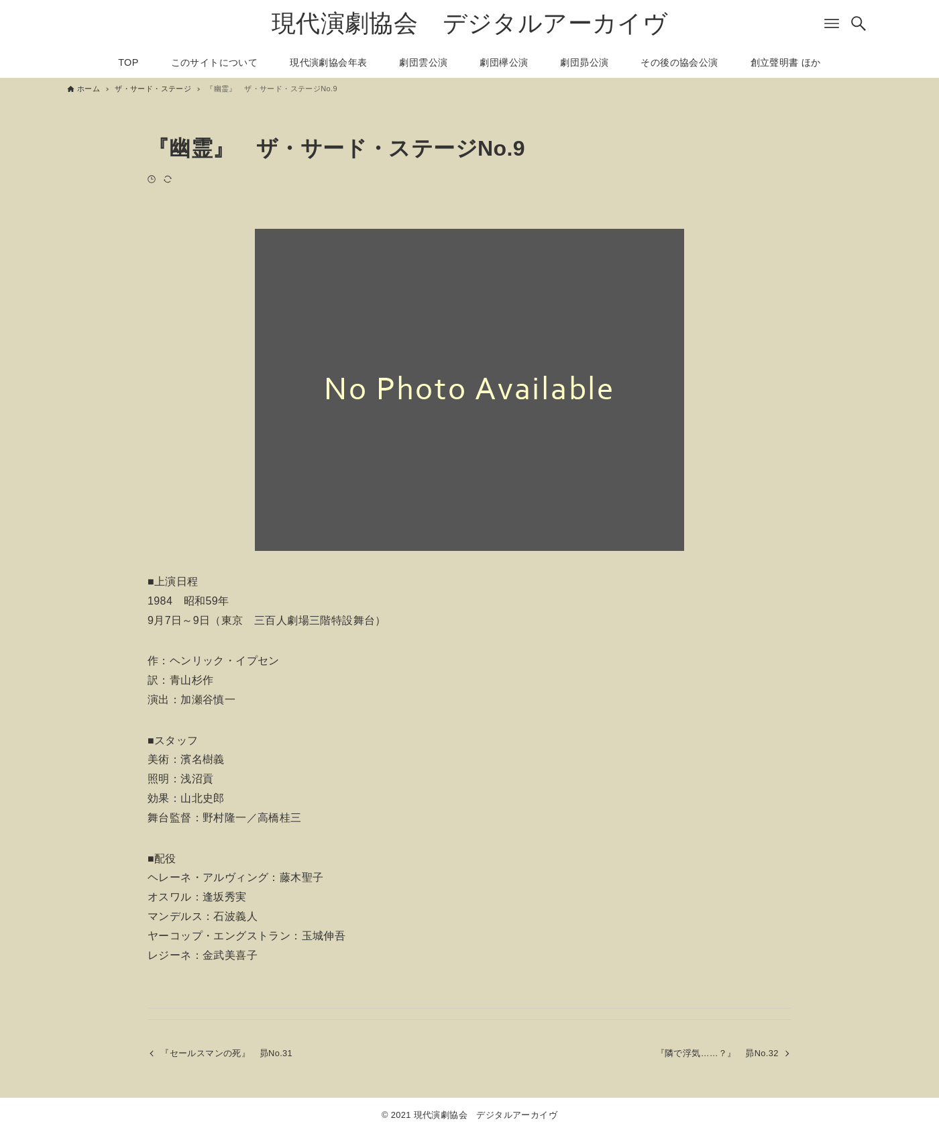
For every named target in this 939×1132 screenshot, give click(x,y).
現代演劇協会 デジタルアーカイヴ (469, 23)
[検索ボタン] (858, 23)
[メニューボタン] (831, 23)
